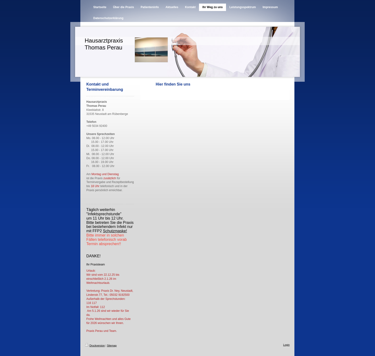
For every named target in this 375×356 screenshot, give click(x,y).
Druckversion (95, 345)
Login (286, 344)
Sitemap (111, 345)
